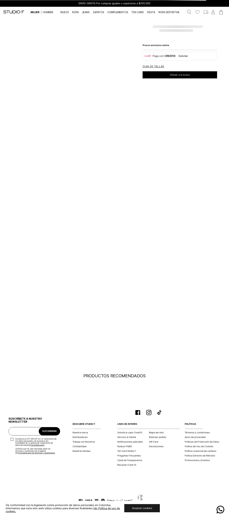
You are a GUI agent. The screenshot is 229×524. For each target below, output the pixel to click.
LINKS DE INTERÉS (127, 424)
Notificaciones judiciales (130, 442)
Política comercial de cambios (200, 451)
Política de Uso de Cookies (199, 446)
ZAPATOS (98, 12)
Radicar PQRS (124, 446)
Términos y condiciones (197, 432)
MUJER (35, 12)
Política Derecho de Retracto (200, 455)
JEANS (86, 12)
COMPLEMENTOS (117, 12)
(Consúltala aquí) (37, 445)
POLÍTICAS (190, 424)
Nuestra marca (80, 432)
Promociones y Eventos (197, 460)
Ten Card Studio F (126, 451)
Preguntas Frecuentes (129, 455)
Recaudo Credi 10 (126, 465)
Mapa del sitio (156, 432)
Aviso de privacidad (195, 437)
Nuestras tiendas (81, 451)
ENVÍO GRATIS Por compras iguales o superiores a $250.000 (114, 3)
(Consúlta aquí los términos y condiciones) (37, 453)
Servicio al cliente (126, 437)
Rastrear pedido (157, 437)
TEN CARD (137, 12)
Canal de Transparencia (129, 460)
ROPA (75, 12)
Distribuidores (80, 437)
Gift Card (153, 442)
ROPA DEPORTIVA (168, 12)
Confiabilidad (79, 446)
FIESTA (151, 12)
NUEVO (64, 12)
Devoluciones (156, 446)
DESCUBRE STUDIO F (84, 424)
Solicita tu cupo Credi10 (129, 432)
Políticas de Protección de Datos (202, 442)
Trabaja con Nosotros (84, 442)
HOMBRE (48, 12)
